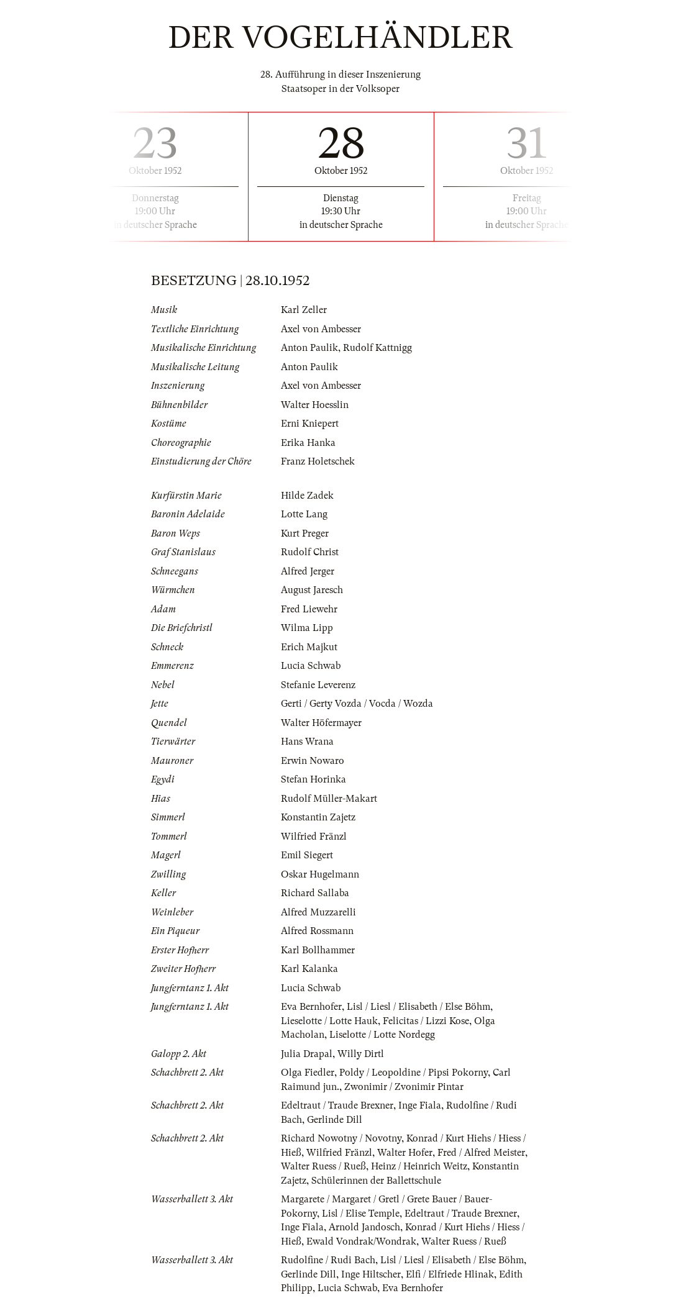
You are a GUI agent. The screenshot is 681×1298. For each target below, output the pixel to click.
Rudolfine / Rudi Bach (328, 1260)
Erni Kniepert (310, 423)
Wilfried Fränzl (314, 836)
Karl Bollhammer (318, 950)
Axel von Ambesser (321, 329)
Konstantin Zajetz (318, 817)
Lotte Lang (304, 514)
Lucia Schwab (310, 665)
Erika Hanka (308, 442)
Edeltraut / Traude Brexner (337, 1105)
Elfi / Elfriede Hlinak (450, 1274)
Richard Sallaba (315, 893)
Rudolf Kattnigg (377, 347)
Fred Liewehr (309, 609)
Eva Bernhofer (311, 1006)
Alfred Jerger (307, 571)
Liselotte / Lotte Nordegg (382, 1034)
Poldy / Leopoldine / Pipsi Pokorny (413, 1072)
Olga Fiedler (307, 1072)
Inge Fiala (419, 1105)
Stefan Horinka (313, 779)
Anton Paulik (309, 347)
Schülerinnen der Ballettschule (376, 1180)
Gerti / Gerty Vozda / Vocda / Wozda (357, 703)
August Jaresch (312, 590)
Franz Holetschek (318, 461)
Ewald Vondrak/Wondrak (361, 1241)
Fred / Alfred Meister (481, 1152)
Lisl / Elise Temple (361, 1213)
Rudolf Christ (310, 552)
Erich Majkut (309, 647)
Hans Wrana (307, 741)
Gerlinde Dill (334, 1119)
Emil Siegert (307, 855)
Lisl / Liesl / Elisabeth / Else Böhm (418, 1006)
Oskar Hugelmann (320, 874)
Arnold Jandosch (364, 1227)
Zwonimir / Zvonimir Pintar (404, 1086)
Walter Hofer (404, 1152)
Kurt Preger (305, 533)
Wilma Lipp (307, 627)
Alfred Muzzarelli (318, 912)
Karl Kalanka (309, 968)
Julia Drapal (306, 1054)
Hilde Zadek (307, 495)
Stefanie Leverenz (318, 685)
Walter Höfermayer (321, 722)
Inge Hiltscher (371, 1274)
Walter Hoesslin (315, 405)
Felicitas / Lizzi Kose (426, 1021)
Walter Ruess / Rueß (323, 1166)
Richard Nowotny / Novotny (341, 1138)
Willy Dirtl (360, 1054)
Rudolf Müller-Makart (329, 798)
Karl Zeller (304, 309)
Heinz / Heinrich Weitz (419, 1166)
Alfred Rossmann (317, 931)
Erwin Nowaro (312, 760)
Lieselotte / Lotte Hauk (329, 1021)
